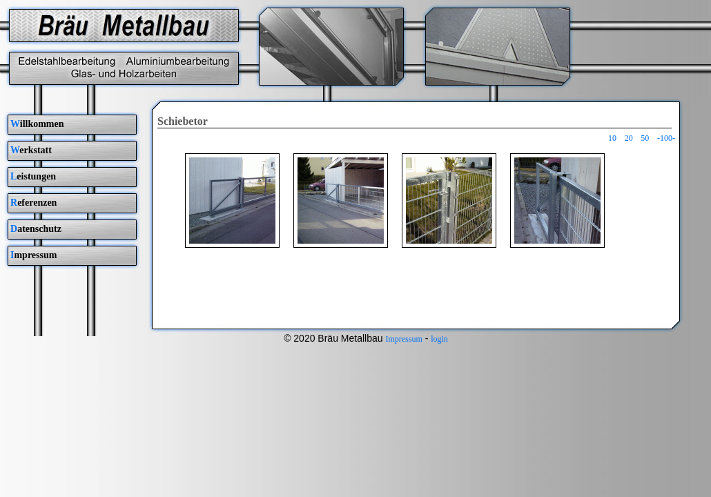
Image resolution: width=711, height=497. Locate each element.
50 (645, 138)
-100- (666, 138)
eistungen (33, 176)
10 (612, 138)
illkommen (37, 124)
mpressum (33, 255)
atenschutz (35, 229)
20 (629, 138)
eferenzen (33, 202)
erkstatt (31, 150)
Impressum (403, 339)
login (439, 339)
